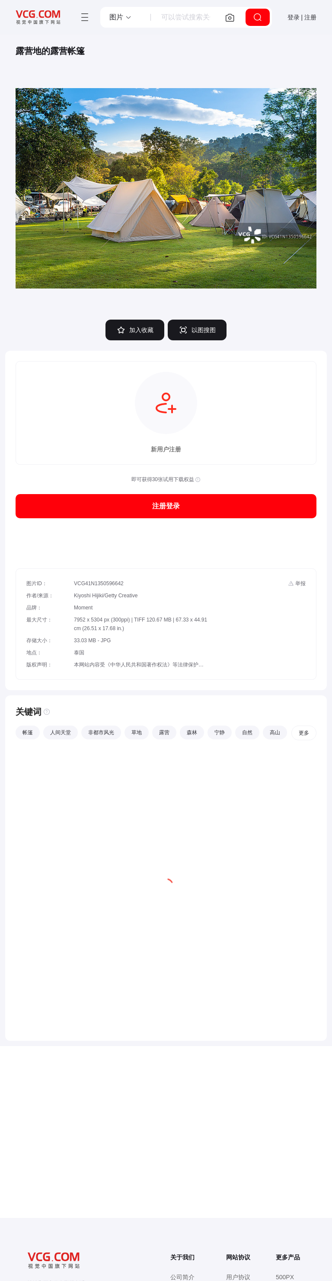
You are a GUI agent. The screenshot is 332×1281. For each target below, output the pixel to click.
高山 (275, 732)
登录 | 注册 (301, 17)
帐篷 (27, 732)
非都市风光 (101, 732)
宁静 (219, 732)
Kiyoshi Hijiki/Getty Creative (105, 596)
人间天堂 (60, 732)
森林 (192, 732)
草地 (136, 732)
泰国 (79, 653)
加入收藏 (134, 330)
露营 (164, 732)
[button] (120, 17)
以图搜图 (197, 330)
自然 (247, 732)
